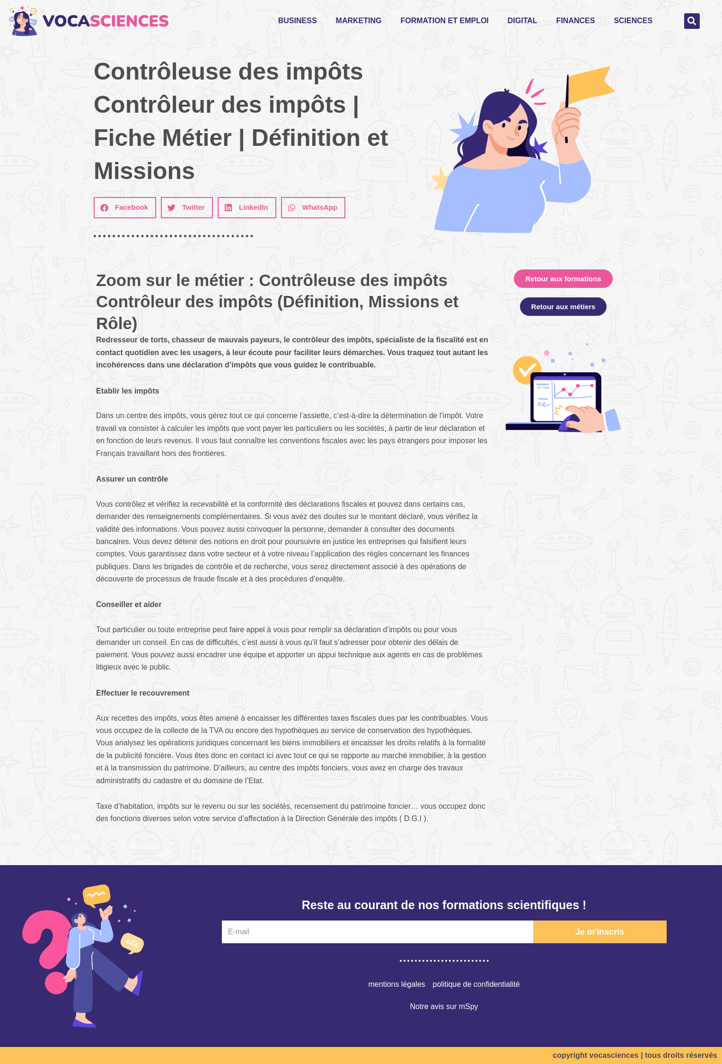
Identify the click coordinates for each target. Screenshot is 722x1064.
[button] (692, 21)
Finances (575, 21)
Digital (522, 21)
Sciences (633, 21)
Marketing (359, 21)
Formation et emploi (444, 21)
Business (297, 21)
